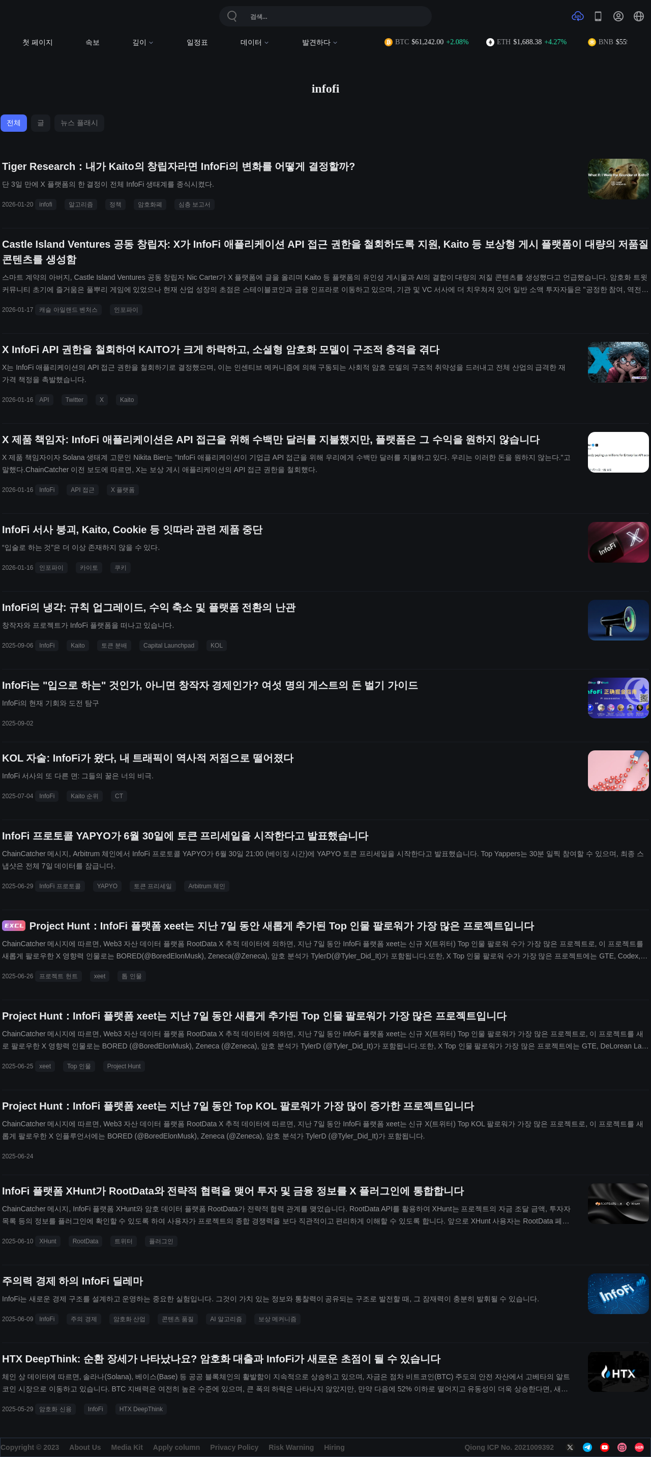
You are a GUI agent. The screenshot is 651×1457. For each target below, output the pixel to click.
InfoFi (46, 489)
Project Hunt (124, 1066)
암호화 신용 (55, 1409)
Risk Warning (291, 1447)
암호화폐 (150, 204)
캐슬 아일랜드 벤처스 (68, 309)
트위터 (123, 1241)
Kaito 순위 (85, 796)
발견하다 (320, 42)
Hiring (334, 1447)
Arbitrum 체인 (206, 886)
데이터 (255, 42)
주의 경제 (84, 1319)
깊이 (143, 42)
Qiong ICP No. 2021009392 (509, 1447)
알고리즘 (81, 204)
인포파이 (126, 309)
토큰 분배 (114, 645)
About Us (85, 1447)
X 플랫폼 (123, 489)
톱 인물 (131, 976)
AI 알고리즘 (226, 1319)
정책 (115, 204)
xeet (100, 976)
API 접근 (83, 489)
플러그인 (161, 1241)
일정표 (197, 42)
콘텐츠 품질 (178, 1319)
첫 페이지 (37, 42)
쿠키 (120, 567)
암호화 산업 (129, 1319)
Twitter (74, 399)
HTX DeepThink (141, 1409)
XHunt (47, 1241)
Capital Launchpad (168, 645)
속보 (92, 42)
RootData (86, 1241)
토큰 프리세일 (153, 886)
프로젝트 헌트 (58, 976)
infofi (45, 204)
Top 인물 (79, 1066)
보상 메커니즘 (277, 1319)
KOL (217, 645)
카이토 (89, 567)
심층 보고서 (195, 204)
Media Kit (127, 1447)
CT (119, 796)
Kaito (127, 399)
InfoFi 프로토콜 (59, 886)
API (44, 399)
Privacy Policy (234, 1447)
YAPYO (107, 886)
